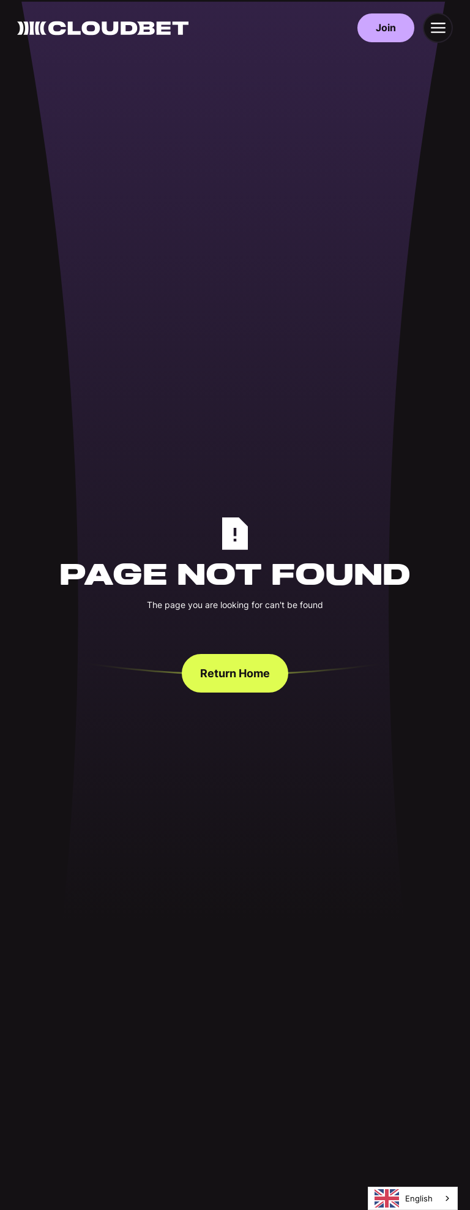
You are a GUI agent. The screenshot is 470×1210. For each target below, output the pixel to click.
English (404, 1198)
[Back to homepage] (102, 28)
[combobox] (413, 1198)
